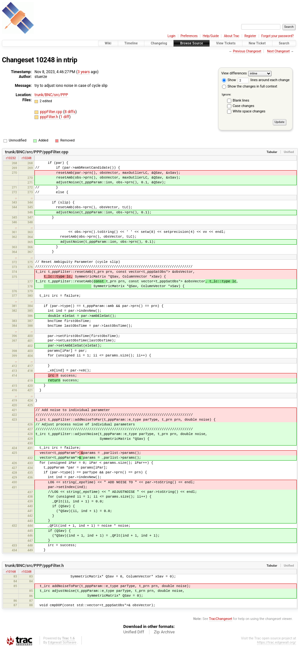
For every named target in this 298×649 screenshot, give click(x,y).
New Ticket (257, 43)
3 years (84, 72)
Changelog (159, 43)
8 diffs (70, 112)
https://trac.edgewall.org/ (276, 642)
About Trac (231, 36)
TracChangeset (220, 619)
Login (172, 36)
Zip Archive (164, 632)
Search (284, 43)
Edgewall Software (62, 642)
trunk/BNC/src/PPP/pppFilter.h (34, 565)
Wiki (108, 43)
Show (229, 80)
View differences (234, 73)
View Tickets (226, 43)
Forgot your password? (277, 36)
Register (250, 36)
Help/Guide (211, 36)
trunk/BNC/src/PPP (51, 95)
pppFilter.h (49, 117)
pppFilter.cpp (51, 112)
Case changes (244, 106)
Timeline (131, 43)
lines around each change (264, 80)
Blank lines (241, 100)
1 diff (64, 117)
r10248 (27, 158)
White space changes (249, 111)
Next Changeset (278, 51)
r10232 (11, 158)
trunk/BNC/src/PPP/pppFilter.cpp (36, 151)
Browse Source (191, 43)
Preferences (188, 36)
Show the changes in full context (249, 86)
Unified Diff (133, 632)
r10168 (11, 571)
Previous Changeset (247, 51)
